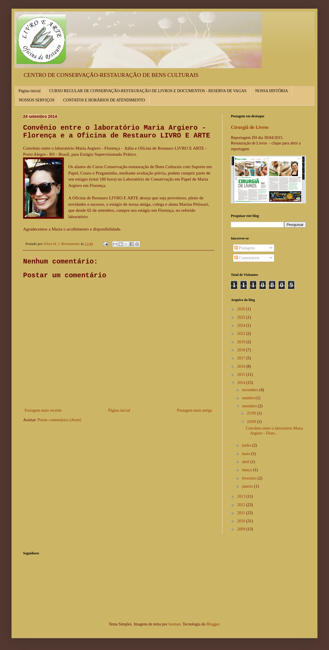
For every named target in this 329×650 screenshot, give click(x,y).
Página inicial (29, 91)
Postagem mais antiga (194, 410)
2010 (241, 521)
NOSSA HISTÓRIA (271, 91)
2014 (241, 382)
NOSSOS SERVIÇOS (37, 100)
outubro (248, 398)
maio (246, 454)
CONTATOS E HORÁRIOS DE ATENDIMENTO (104, 100)
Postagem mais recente (43, 410)
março (247, 470)
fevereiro (249, 478)
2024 (241, 325)
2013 (241, 496)
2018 (241, 350)
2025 (241, 317)
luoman (175, 624)
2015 (241, 374)
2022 (241, 333)
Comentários (246, 258)
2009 (241, 529)
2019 (241, 342)
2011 (241, 513)
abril (246, 462)
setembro (250, 406)
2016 (241, 366)
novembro (250, 390)
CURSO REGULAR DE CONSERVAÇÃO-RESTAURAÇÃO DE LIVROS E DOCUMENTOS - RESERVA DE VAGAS (147, 91)
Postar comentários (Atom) (59, 420)
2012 (241, 505)
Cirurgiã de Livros (250, 127)
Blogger (212, 624)
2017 (241, 358)
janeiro (248, 486)
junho (247, 445)
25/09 (252, 413)
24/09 (252, 421)
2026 (241, 309)
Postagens (244, 248)
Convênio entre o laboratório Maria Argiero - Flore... (274, 430)
